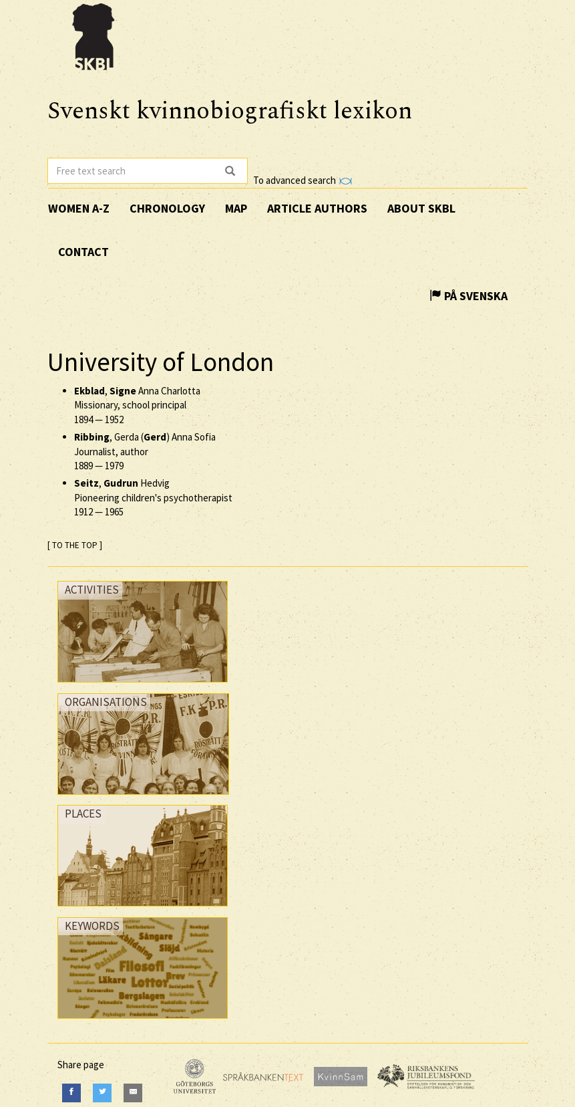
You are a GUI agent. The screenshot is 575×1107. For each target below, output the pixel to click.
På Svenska (468, 295)
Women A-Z (79, 208)
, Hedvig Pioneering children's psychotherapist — (153, 497)
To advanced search (302, 180)
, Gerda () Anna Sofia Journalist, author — (145, 451)
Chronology (167, 208)
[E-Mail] (133, 1093)
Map (236, 208)
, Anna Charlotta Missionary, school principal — (137, 405)
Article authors (317, 208)
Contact (83, 251)
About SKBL (421, 208)
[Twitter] (102, 1093)
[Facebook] (71, 1093)
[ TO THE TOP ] (74, 545)
